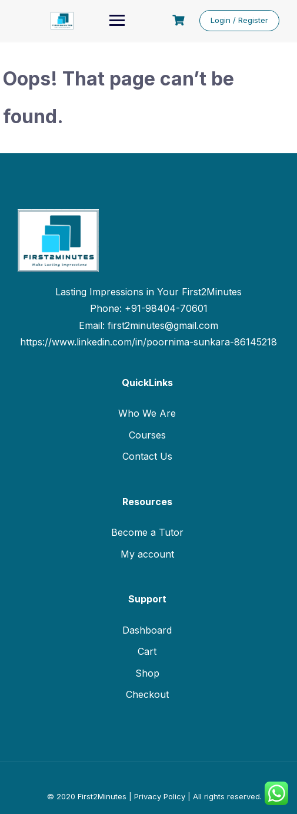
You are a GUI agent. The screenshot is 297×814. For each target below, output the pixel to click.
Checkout (147, 694)
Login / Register (239, 20)
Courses (147, 435)
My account (147, 554)
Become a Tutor (147, 532)
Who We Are (147, 413)
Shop (147, 673)
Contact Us (147, 456)
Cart (147, 651)
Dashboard (147, 630)
